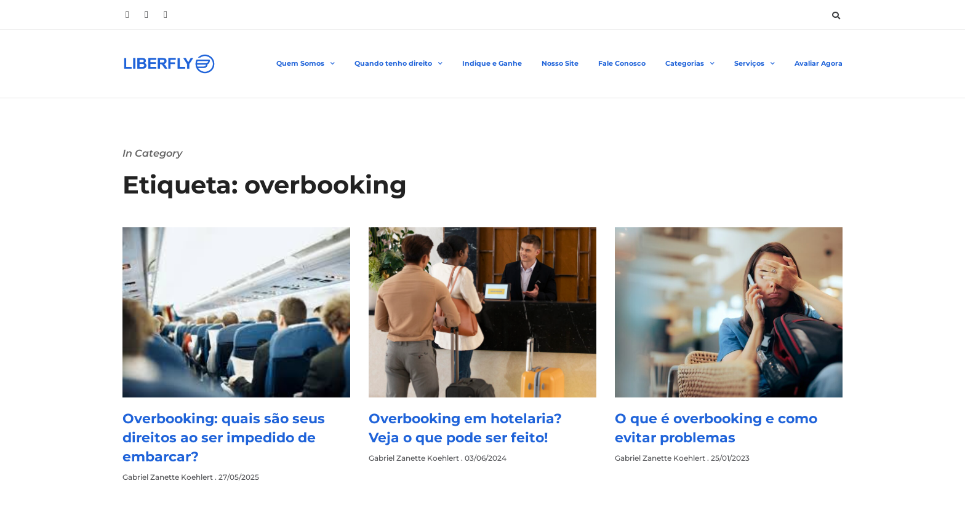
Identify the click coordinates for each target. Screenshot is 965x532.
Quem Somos (305, 63)
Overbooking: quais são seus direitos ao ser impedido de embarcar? (223, 437)
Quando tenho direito (398, 63)
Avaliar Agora (819, 63)
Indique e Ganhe (492, 63)
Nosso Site (560, 63)
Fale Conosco (622, 63)
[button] (836, 15)
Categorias (690, 63)
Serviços (754, 63)
